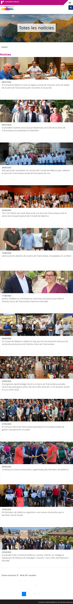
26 (35, 593)
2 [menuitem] (38, 585)
